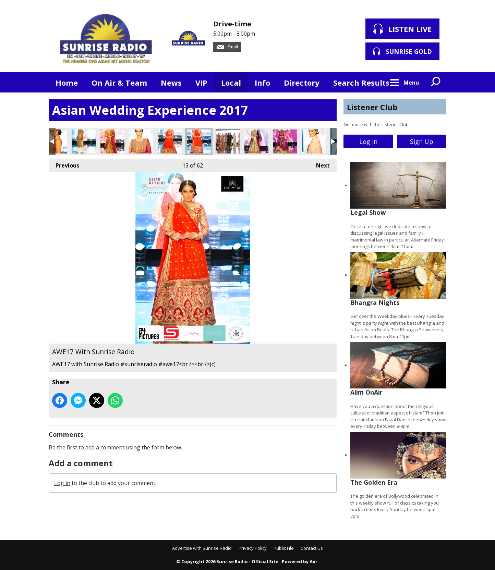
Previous (64, 164)
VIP (201, 82)
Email (227, 47)
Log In (368, 141)
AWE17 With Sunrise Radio (84, 141)
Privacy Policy (253, 548)
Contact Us (312, 548)
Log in (62, 483)
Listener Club (372, 107)
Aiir (313, 561)
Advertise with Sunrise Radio (202, 548)
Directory (301, 82)
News (171, 82)
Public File (284, 548)
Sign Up (421, 141)
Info (262, 82)
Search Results (361, 82)
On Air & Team (119, 82)
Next (319, 164)
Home (67, 82)
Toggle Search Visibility (436, 82)
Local (231, 82)
